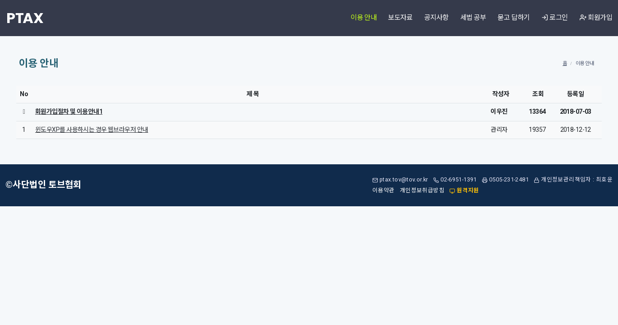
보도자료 (400, 18)
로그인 (554, 18)
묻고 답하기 (514, 18)
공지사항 (436, 18)
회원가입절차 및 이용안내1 (68, 111)
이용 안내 (363, 18)
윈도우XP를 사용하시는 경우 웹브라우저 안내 (91, 130)
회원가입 (596, 18)
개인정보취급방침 (422, 190)
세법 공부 (473, 18)
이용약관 (383, 190)
